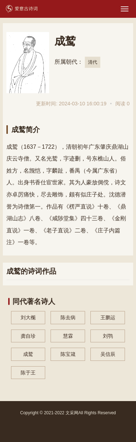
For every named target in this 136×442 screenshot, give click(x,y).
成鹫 (28, 354)
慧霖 (68, 336)
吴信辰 (107, 354)
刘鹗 (108, 336)
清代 (92, 62)
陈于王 (28, 372)
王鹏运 (107, 317)
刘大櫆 (28, 317)
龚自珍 (28, 336)
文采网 (72, 412)
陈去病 (68, 317)
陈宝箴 (68, 354)
